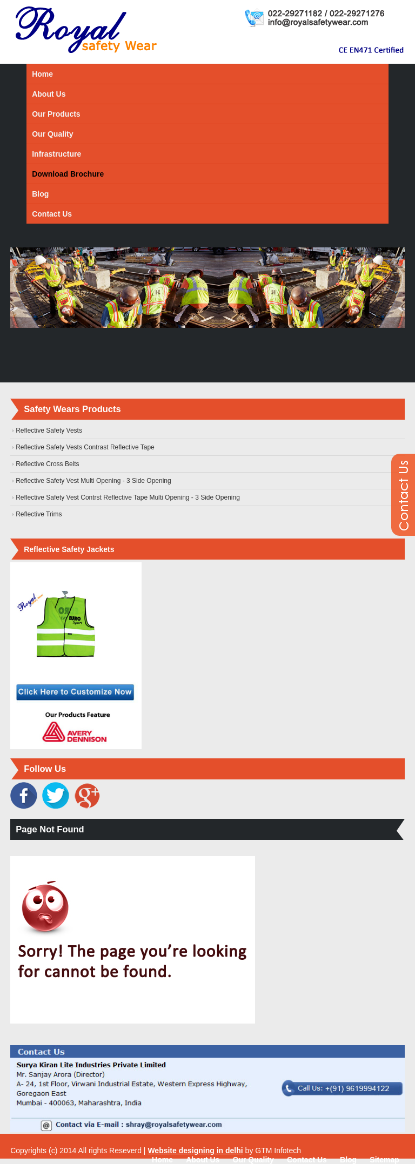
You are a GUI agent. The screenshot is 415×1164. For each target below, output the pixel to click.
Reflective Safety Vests (49, 430)
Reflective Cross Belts (47, 464)
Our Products (56, 114)
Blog (40, 194)
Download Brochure (68, 174)
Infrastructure (56, 154)
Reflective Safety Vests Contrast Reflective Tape (85, 447)
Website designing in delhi (195, 1150)
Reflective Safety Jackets (69, 549)
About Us (48, 94)
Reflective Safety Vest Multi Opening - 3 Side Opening (93, 481)
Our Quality (52, 134)
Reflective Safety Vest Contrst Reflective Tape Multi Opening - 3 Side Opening (128, 497)
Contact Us (52, 214)
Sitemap (384, 1159)
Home (42, 74)
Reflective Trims (39, 514)
